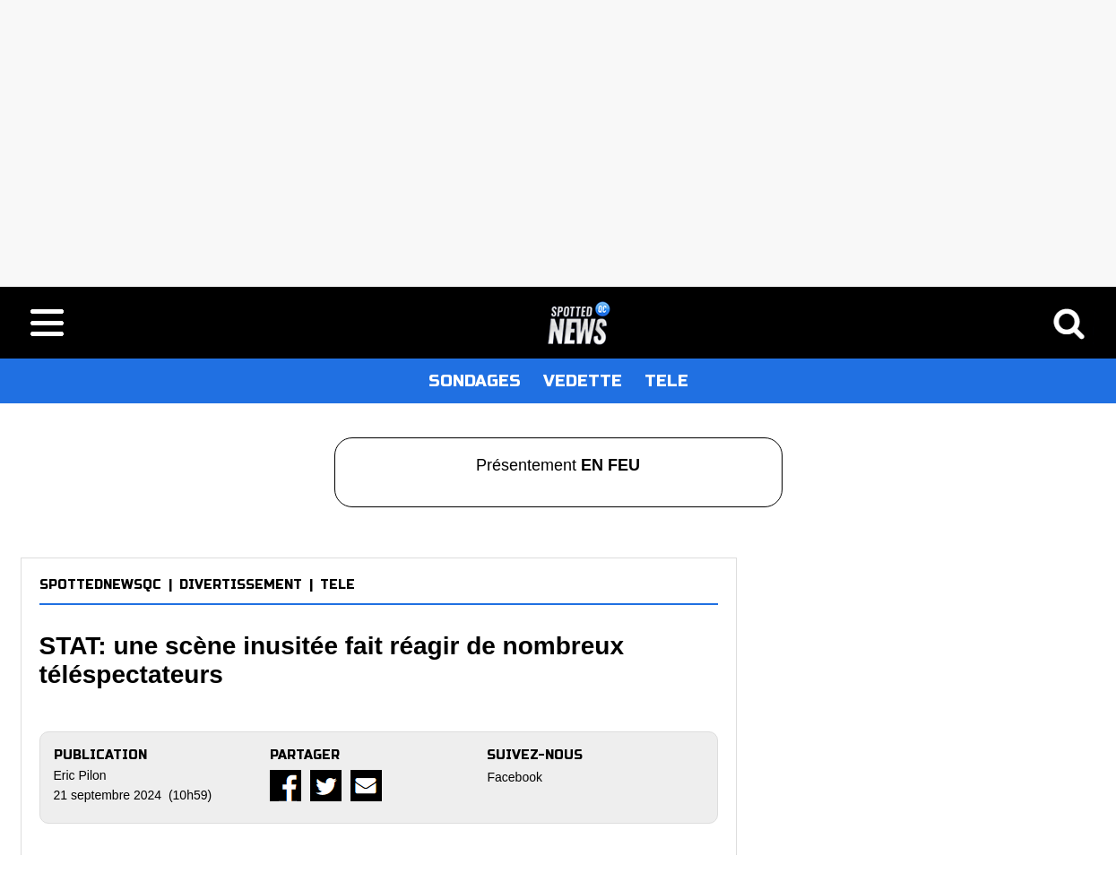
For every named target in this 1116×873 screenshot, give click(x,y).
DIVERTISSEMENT (240, 584)
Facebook (514, 777)
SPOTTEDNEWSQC (100, 584)
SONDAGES (474, 381)
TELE (666, 381)
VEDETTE (582, 381)
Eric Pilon (80, 775)
